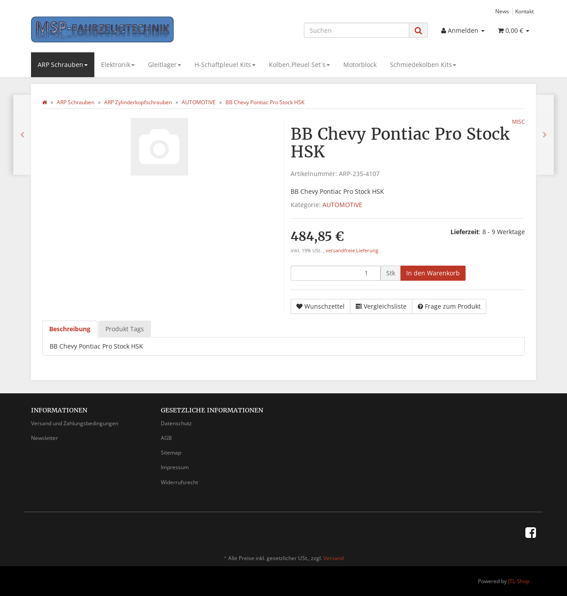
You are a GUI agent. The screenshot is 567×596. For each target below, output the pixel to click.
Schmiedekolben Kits (423, 64)
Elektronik (118, 64)
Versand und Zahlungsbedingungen (74, 423)
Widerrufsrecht (179, 482)
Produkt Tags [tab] (124, 329)
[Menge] (336, 273)
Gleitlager (164, 64)
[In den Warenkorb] (433, 273)
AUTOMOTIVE (342, 204)
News (502, 11)
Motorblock (360, 64)
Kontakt (524, 11)
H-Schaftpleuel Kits (225, 64)
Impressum (175, 467)
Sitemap (171, 452)
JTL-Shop (518, 581)
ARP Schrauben (63, 64)
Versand (333, 558)
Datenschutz (176, 423)
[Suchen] (356, 30)
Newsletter (44, 438)
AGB (166, 438)
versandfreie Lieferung (352, 250)
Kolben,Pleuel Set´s (299, 64)
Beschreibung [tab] (69, 329)
